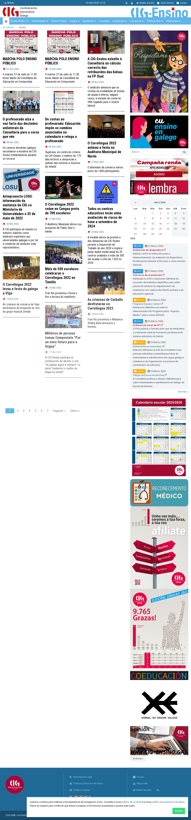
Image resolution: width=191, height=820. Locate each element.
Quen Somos (165, 3)
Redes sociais (145, 3)
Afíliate (9, 3)
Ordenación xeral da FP (148, 325)
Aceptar (179, 811)
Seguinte (58, 410)
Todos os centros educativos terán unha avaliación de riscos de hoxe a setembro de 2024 (105, 213)
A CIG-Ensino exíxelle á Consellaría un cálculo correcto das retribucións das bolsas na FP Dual (105, 67)
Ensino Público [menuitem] (18, 21)
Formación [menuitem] (135, 21)
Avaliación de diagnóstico (149, 250)
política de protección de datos (167, 802)
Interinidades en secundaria (149, 346)
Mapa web (140, 783)
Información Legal (80, 777)
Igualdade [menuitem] (88, 21)
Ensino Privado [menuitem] (59, 21)
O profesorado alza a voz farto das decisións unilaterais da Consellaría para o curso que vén (21, 128)
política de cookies (131, 802)
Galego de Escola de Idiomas (150, 375)
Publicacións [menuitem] (153, 21)
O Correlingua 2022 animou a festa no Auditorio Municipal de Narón (104, 149)
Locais (182, 3)
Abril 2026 (159, 202)
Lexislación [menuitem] (118, 21)
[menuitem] (6, 21)
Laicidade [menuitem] (104, 21)
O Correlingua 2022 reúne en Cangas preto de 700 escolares (62, 206)
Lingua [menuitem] (73, 21)
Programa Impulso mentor (148, 304)
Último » (75, 410)
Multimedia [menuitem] (172, 21)
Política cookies (79, 790)
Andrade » (138, 758)
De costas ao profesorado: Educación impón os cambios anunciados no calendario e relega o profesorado (63, 130)
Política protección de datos (86, 783)
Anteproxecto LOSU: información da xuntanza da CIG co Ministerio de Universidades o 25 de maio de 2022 (19, 204)
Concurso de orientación (148, 275)
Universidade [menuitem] (39, 21)
